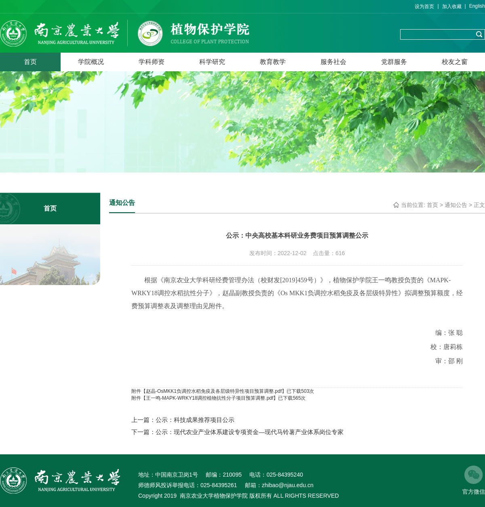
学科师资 (151, 61)
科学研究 (212, 61)
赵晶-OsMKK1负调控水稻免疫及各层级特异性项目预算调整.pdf (214, 391)
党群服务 (394, 61)
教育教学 (273, 61)
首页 (30, 61)
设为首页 (424, 6)
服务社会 (333, 61)
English (477, 6)
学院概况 (91, 61)
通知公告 (456, 205)
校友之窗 (455, 61)
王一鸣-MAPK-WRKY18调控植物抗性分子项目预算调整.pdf (209, 398)
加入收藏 (452, 6)
